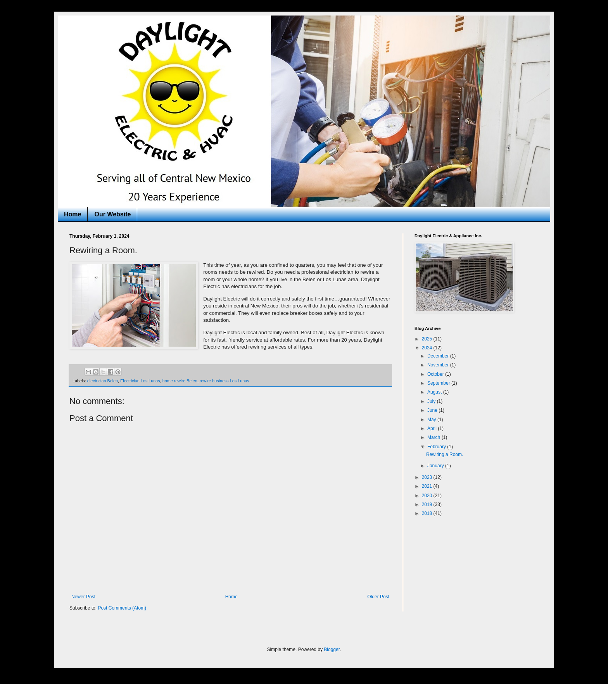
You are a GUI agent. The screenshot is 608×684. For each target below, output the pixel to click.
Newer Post (83, 596)
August (435, 392)
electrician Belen (102, 380)
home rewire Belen (179, 380)
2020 (428, 495)
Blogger (332, 649)
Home (72, 214)
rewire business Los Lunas (224, 380)
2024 (428, 348)
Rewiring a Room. (444, 454)
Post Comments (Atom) (122, 608)
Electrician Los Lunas (140, 380)
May (432, 419)
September (439, 383)
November (438, 365)
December (438, 356)
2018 (428, 513)
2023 (428, 477)
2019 (428, 504)
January (436, 465)
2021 (428, 486)
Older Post (378, 596)
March (434, 437)
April (432, 428)
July (432, 401)
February (437, 446)
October (436, 374)
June (433, 410)
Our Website (112, 214)
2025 (428, 339)
